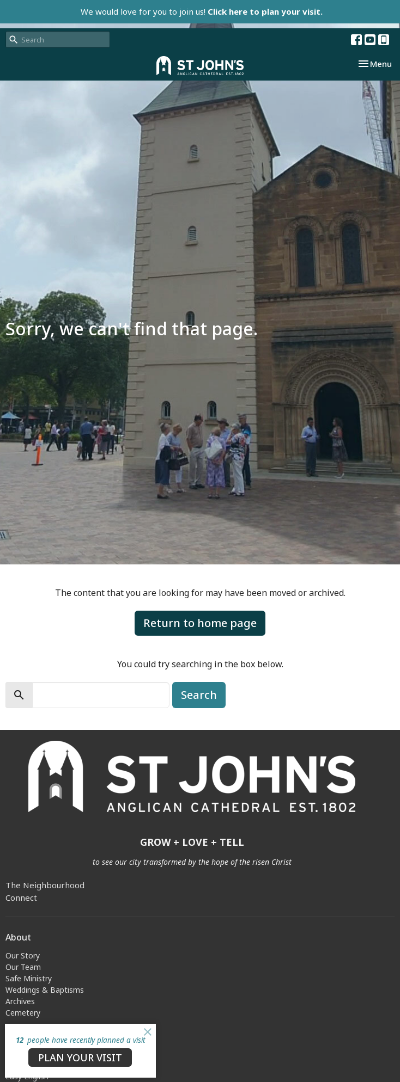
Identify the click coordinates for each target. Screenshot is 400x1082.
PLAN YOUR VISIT (80, 1057)
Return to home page (200, 623)
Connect (21, 897)
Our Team (23, 967)
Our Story (22, 955)
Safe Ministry (28, 978)
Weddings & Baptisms (44, 990)
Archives (20, 1001)
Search (199, 694)
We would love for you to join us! (202, 11)
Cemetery (22, 1012)
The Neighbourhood (44, 885)
